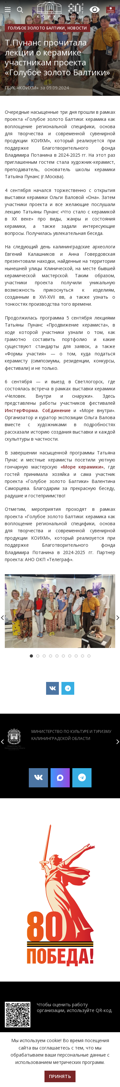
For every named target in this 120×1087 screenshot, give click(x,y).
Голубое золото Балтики (36, 28)
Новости (77, 28)
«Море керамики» (82, 467)
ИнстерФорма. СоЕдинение (37, 410)
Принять (60, 1076)
